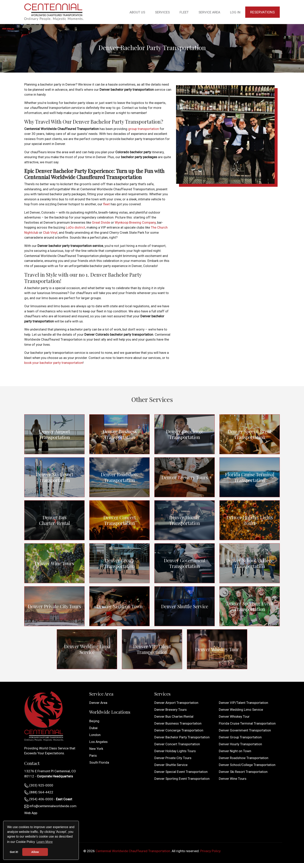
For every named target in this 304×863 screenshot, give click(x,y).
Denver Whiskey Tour (217, 649)
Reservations (262, 12)
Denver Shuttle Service (185, 606)
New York (96, 749)
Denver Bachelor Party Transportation (182, 737)
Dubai (93, 728)
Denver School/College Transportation (249, 563)
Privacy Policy (210, 851)
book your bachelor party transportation (53, 363)
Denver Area (98, 703)
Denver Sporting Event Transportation (249, 606)
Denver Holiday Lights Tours (249, 520)
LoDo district (75, 227)
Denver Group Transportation (119, 563)
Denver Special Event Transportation (249, 434)
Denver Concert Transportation (119, 520)
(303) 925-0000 (38, 785)
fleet (106, 204)
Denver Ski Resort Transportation (54, 477)
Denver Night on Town (119, 606)
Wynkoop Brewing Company (135, 222)
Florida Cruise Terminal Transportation (250, 477)
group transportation (143, 129)
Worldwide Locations (109, 712)
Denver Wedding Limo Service (87, 649)
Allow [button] (35, 852)
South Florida (99, 762)
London (95, 735)
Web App (30, 813)
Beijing (94, 721)
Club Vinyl (50, 232)
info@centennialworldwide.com (50, 806)
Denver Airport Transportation (54, 434)
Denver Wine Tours (54, 563)
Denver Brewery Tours (184, 477)
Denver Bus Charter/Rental (54, 520)
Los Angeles (98, 742)
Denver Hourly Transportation (184, 520)
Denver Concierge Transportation (184, 434)
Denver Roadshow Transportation (119, 477)
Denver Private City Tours (54, 606)
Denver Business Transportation (120, 434)
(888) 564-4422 (38, 792)
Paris (93, 755)
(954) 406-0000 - (48, 799)
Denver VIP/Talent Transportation (152, 649)
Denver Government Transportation (184, 563)
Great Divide (101, 222)
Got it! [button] (14, 852)
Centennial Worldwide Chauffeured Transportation (133, 851)
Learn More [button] (44, 841)
